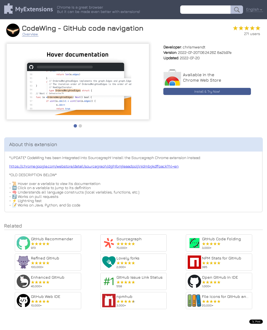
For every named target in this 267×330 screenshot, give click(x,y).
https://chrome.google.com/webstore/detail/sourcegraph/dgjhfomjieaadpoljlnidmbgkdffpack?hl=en (94, 166)
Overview (30, 34)
